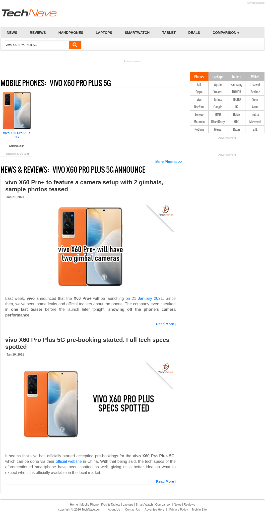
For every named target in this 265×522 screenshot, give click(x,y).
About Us (114, 509)
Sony (255, 100)
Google (217, 107)
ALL (199, 85)
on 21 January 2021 (144, 298)
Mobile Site (199, 509)
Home (74, 504)
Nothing (199, 129)
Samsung (236, 85)
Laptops (217, 77)
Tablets (236, 77)
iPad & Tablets (110, 504)
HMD (218, 114)
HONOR (236, 92)
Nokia (236, 114)
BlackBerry (218, 122)
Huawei (255, 85)
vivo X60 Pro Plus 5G (16, 135)
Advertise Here (154, 509)
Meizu (217, 129)
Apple (218, 85)
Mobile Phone (89, 504)
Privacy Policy (178, 509)
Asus (255, 107)
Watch (255, 77)
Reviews (189, 504)
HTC (236, 122)
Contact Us (132, 509)
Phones (199, 77)
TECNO (237, 100)
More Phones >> (168, 162)
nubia (255, 114)
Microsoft (255, 122)
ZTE (255, 129)
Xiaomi (217, 92)
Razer (236, 129)
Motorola (199, 122)
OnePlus (199, 107)
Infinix (218, 100)
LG (236, 107)
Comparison (163, 504)
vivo (199, 100)
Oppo (199, 92)
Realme (255, 92)
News (177, 504)
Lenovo (199, 114)
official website (69, 461)
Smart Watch (144, 504)
